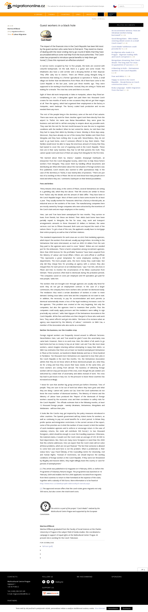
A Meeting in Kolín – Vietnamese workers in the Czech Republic (125, 69)
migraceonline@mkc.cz (21, 594)
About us (90, 14)
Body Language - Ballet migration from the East (126, 89)
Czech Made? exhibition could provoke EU (124, 47)
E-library (38, 14)
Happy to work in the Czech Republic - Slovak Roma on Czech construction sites (125, 82)
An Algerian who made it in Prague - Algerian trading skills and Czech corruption (125, 54)
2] (88, 431)
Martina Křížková (14, 29)
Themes (51, 14)
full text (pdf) (47, 546)
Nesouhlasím (113, 608)
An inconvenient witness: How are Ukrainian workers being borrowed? (126, 32)
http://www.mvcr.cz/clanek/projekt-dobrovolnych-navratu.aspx (65, 483)
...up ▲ (142, 569)
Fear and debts (118, 76)
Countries (65, 14)
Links (78, 14)
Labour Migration (19, 34)
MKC (110, 14)
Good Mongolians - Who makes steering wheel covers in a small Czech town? (125, 40)
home (94, 19)
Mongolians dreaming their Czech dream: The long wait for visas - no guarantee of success (126, 62)
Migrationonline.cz (25, 5)
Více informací (100, 608)
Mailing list (59, 582)
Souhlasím (127, 608)
